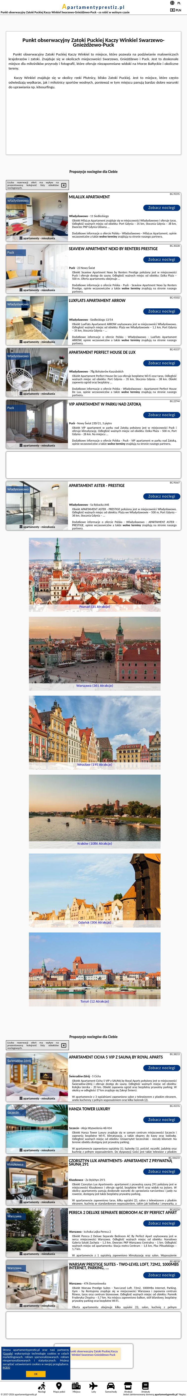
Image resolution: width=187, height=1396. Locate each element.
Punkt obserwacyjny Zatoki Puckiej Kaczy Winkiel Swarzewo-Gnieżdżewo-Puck (93, 1353)
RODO (6, 1367)
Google (8, 1353)
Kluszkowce (15, 1164)
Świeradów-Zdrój (19, 1061)
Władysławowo (18, 201)
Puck (10, 252)
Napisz (182, 1394)
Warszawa (14, 1216)
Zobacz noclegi (161, 207)
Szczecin (13, 1113)
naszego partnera (151, 236)
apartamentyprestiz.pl (93, 7)
